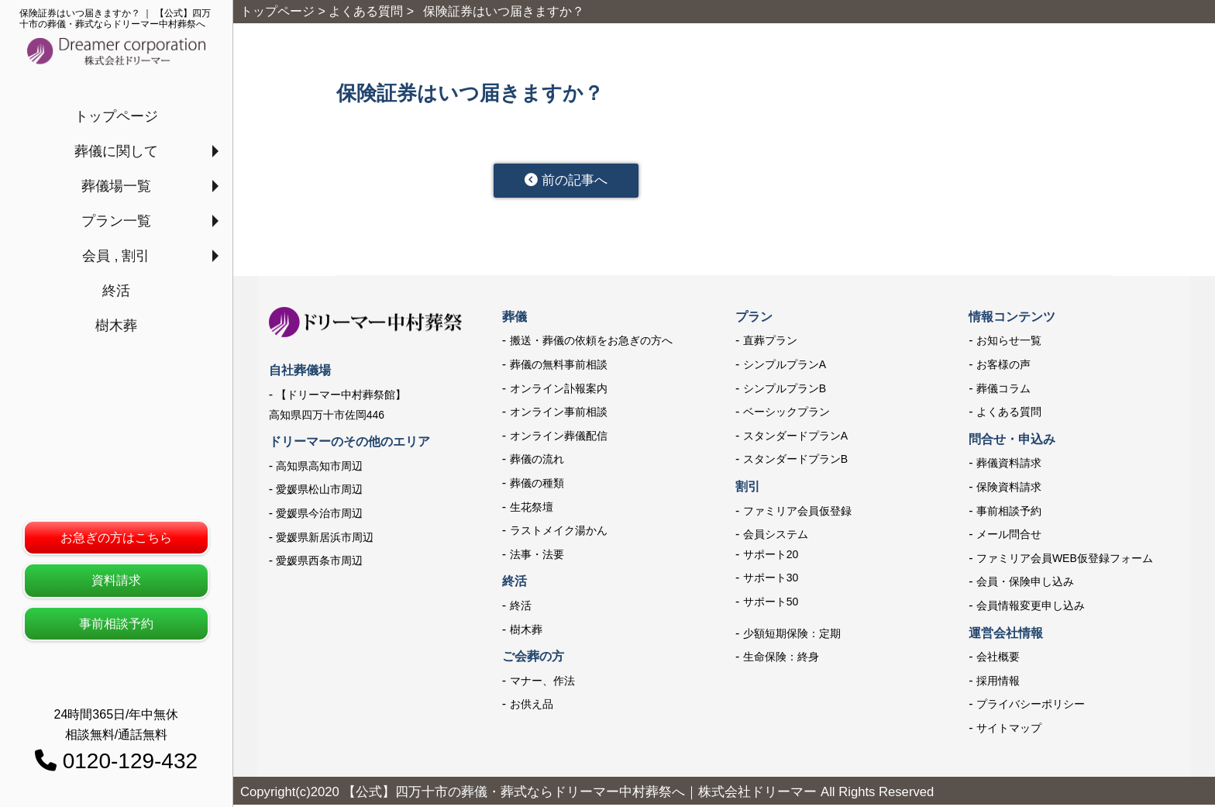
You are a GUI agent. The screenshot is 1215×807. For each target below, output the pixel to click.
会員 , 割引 (116, 256)
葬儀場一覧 (116, 186)
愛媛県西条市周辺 (319, 563)
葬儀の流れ (537, 462)
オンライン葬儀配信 (559, 438)
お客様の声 (1003, 366)
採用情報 (998, 683)
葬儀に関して (116, 151)
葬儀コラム (1003, 391)
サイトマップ (1008, 730)
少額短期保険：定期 (792, 635)
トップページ (116, 116)
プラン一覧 (116, 221)
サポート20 (771, 556)
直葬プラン (770, 343)
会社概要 (998, 659)
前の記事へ (575, 181)
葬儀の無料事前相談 (559, 366)
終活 (116, 290)
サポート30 (771, 580)
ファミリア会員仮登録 (797, 513)
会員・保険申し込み (1025, 584)
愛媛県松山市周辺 (319, 491)
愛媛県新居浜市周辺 (324, 539)
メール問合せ (1008, 536)
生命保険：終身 (781, 659)
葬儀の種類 (537, 485)
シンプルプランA (784, 366)
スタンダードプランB (795, 462)
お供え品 (531, 706)
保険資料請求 (1008, 489)
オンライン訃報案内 (559, 391)
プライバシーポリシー (1030, 706)
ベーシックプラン (786, 414)
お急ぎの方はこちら (116, 537)
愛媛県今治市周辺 (319, 515)
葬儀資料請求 (1008, 466)
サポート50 (771, 604)
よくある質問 (1008, 414)
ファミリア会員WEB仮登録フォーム (1064, 560)
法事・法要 (537, 556)
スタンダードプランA (795, 438)
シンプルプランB (784, 391)
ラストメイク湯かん (559, 532)
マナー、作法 (542, 683)
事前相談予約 (116, 623)
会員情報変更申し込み (1030, 608)
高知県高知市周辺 (319, 468)
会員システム (775, 536)
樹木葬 (116, 325)
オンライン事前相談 (559, 414)
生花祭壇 (531, 509)
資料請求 (116, 580)
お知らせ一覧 (1008, 343)
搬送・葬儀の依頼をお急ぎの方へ (591, 343)
